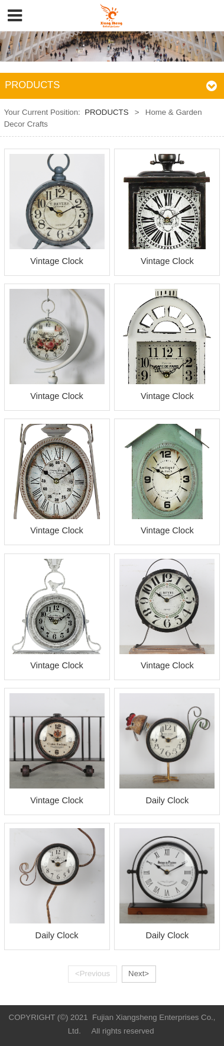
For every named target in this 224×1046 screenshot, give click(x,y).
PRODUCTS (106, 112)
